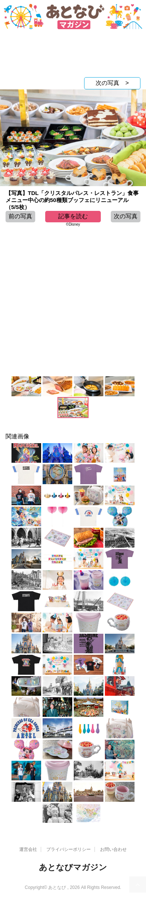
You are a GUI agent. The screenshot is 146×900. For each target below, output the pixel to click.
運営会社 (28, 849)
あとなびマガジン (73, 867)
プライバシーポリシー (68, 849)
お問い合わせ (113, 849)
